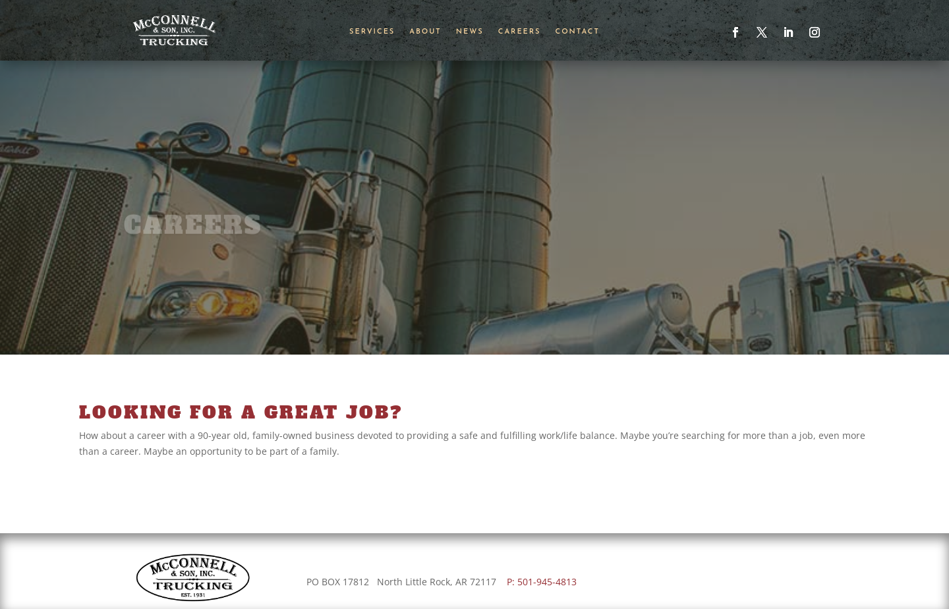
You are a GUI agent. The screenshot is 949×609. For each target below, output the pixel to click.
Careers (519, 32)
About (425, 32)
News (470, 32)
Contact (578, 32)
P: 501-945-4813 (544, 581)
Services (372, 32)
